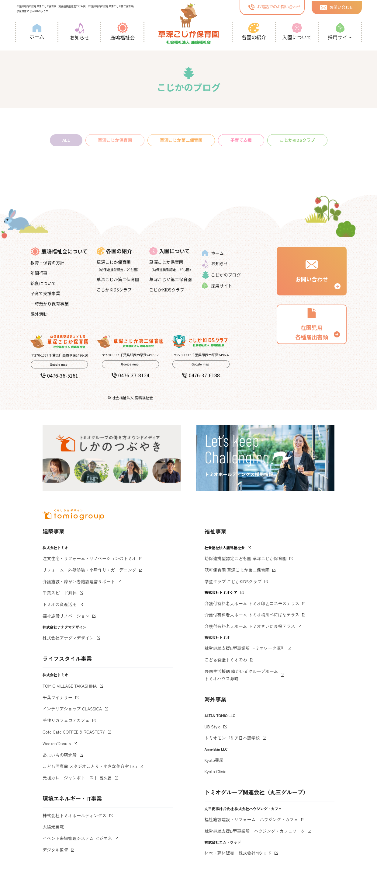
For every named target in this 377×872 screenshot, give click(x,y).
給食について (43, 283)
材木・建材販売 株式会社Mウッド (238, 853)
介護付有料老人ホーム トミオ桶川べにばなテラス (252, 615)
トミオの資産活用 (60, 604)
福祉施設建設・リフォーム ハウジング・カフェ (251, 819)
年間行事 (38, 273)
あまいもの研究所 (60, 755)
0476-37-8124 (130, 375)
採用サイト (340, 32)
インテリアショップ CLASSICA (72, 709)
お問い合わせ (336, 7)
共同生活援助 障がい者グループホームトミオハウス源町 (241, 675)
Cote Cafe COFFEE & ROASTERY (74, 732)
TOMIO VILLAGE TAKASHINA (70, 686)
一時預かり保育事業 (49, 304)
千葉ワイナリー (57, 697)
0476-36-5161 (59, 375)
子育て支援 (241, 140)
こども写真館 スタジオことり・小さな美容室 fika (90, 766)
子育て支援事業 (45, 293)
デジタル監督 (55, 850)
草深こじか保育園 (115, 140)
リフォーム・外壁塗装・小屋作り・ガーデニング (89, 570)
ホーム (36, 31)
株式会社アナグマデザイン (68, 638)
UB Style (213, 727)
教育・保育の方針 (47, 263)
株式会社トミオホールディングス (74, 815)
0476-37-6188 (201, 375)
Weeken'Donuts (57, 743)
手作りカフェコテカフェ (66, 720)
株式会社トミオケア (221, 592)
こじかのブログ (221, 275)
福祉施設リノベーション (66, 616)
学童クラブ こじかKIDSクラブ (233, 581)
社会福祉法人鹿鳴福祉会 (225, 547)
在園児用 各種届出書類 (311, 324)
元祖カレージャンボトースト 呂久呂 (77, 778)
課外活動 (38, 314)
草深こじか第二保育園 (181, 140)
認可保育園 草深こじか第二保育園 (237, 570)
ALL (66, 140)
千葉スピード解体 (60, 593)
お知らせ (79, 31)
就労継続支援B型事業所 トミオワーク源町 (245, 648)
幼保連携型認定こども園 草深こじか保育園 (246, 558)
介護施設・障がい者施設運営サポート (79, 581)
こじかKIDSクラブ (297, 140)
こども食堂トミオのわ (226, 660)
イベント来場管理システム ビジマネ (77, 838)
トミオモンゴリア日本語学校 (232, 738)
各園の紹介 (254, 32)
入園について (297, 32)
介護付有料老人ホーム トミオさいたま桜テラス (250, 626)
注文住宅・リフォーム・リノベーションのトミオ (89, 558)
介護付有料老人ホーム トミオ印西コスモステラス (252, 603)
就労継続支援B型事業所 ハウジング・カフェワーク (255, 831)
